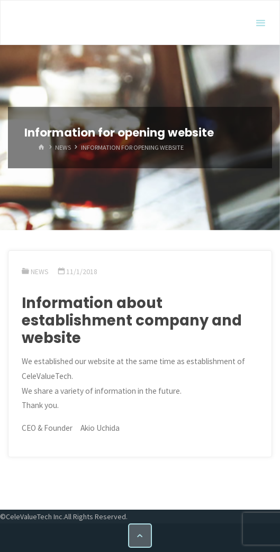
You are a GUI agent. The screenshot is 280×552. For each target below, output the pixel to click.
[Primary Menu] (260, 23)
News (63, 147)
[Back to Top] (140, 535)
